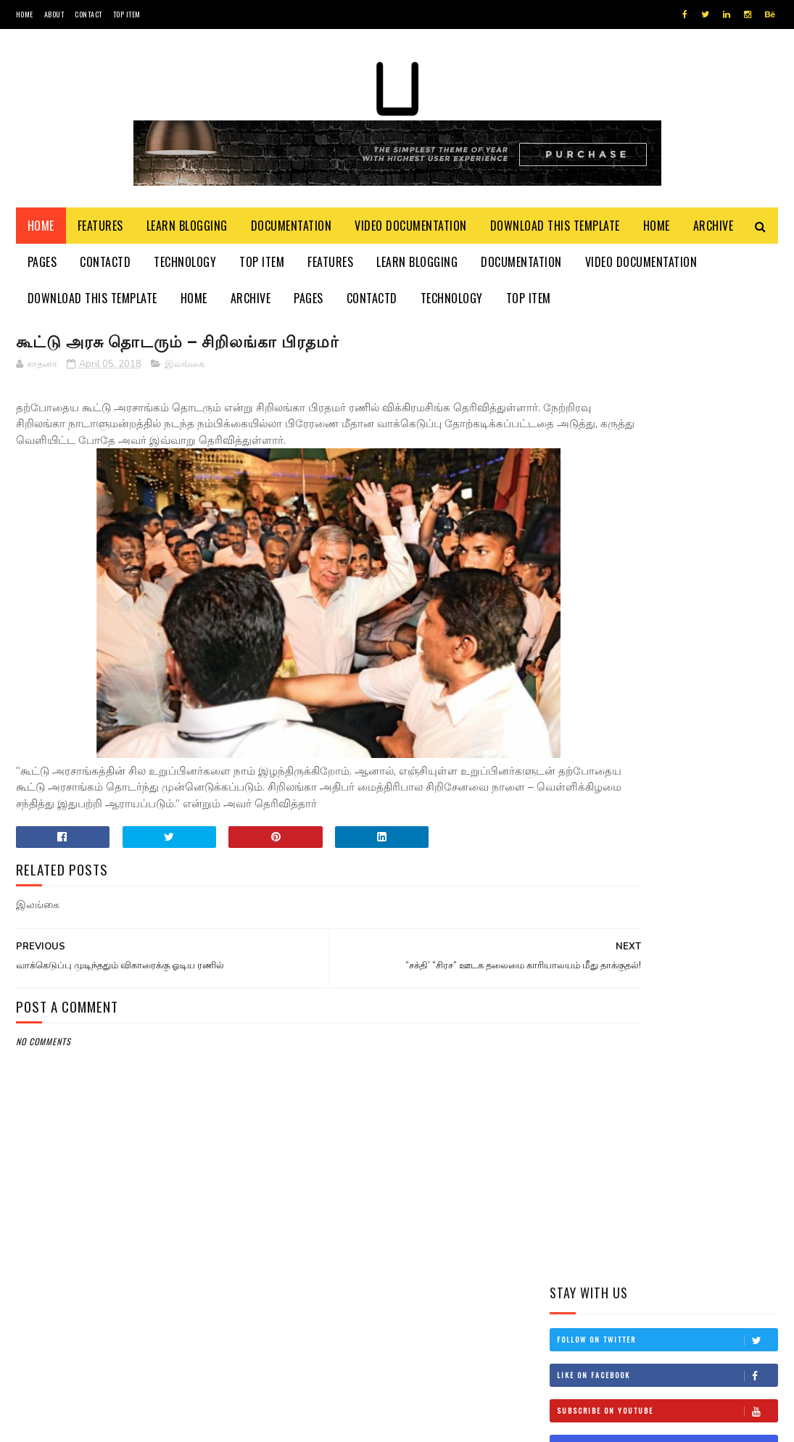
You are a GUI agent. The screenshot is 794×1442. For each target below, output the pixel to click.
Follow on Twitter (667, 390)
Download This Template (555, 232)
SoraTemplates (84, 1423)
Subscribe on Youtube (667, 461)
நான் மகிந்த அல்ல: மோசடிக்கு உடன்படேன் (698, 876)
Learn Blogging (187, 232)
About (54, 14)
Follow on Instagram (667, 497)
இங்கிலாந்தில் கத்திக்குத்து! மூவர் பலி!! (703, 810)
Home (24, 14)
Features (100, 232)
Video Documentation (411, 232)
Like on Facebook (667, 426)
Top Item (127, 14)
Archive (713, 232)
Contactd (105, 268)
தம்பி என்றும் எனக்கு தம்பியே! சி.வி (690, 744)
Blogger (190, 1423)
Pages (42, 268)
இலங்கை (184, 372)
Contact (88, 14)
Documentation (291, 232)
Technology (185, 268)
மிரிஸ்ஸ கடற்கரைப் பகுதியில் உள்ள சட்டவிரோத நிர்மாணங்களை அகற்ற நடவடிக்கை (654, 671)
